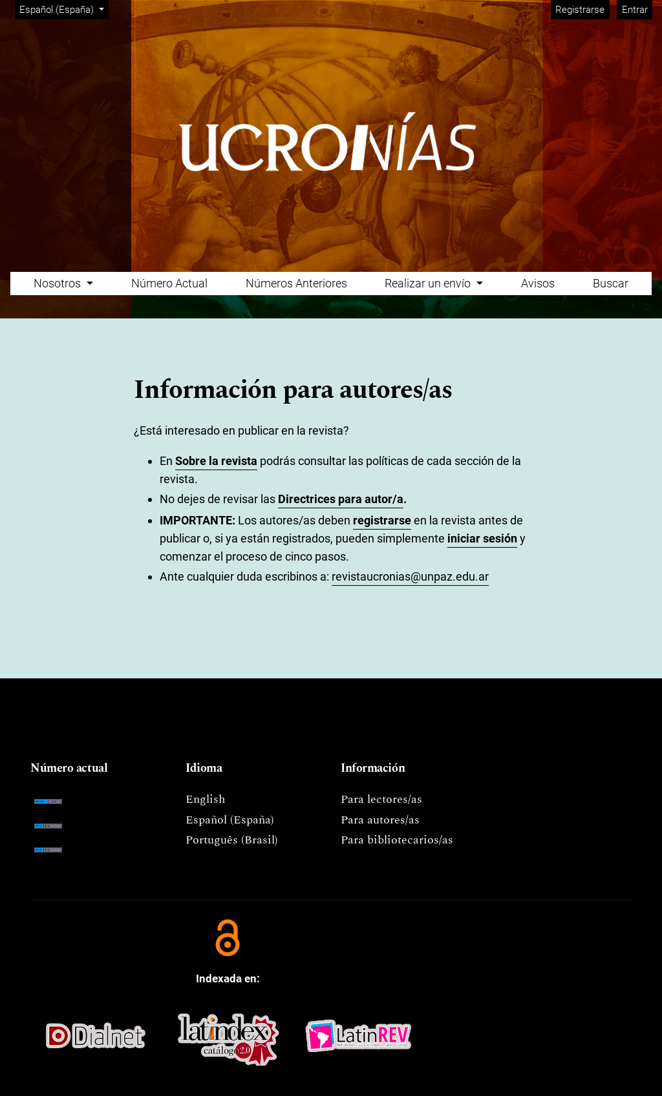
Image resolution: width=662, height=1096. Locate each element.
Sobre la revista (216, 461)
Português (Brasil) (232, 840)
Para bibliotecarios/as (397, 840)
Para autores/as (380, 820)
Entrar (635, 10)
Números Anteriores (296, 283)
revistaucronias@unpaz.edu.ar (410, 576)
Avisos (538, 283)
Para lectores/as (381, 799)
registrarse (382, 520)
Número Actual (169, 283)
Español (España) (64, 9)
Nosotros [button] (58, 283)
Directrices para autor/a (340, 499)
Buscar (610, 283)
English (205, 799)
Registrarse (579, 10)
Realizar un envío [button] (429, 283)
